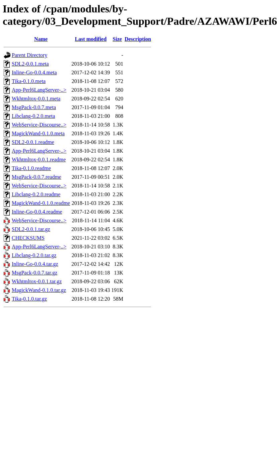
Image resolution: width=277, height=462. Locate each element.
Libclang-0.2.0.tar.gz (34, 255)
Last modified (91, 39)
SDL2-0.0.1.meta (30, 64)
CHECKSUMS (28, 238)
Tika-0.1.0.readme (31, 168)
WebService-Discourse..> (39, 125)
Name (41, 39)
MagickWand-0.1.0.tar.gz (39, 290)
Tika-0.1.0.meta (29, 81)
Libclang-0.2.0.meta (33, 116)
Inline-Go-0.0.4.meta (34, 72)
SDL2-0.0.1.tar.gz (31, 229)
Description (138, 39)
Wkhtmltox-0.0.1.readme (39, 159)
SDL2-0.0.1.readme (33, 142)
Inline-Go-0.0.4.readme (37, 212)
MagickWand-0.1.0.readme (41, 203)
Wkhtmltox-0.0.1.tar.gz (37, 281)
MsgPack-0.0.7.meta (34, 107)
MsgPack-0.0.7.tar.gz (34, 273)
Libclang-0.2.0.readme (36, 194)
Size (117, 39)
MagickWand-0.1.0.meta (38, 133)
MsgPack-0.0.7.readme (36, 177)
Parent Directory (29, 55)
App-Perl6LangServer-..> (39, 90)
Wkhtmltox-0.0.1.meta (36, 98)
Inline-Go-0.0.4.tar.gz (35, 264)
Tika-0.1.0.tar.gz (29, 299)
